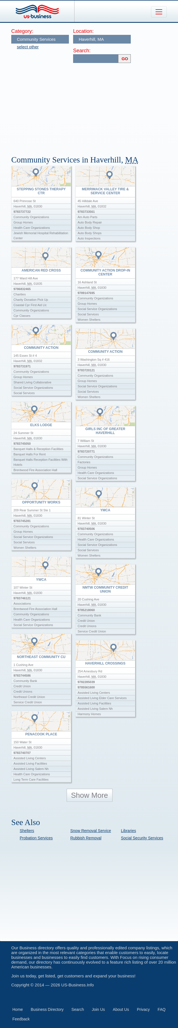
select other (28, 46)
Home (17, 1009)
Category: (22, 31)
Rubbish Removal (86, 838)
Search (77, 1009)
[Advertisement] (94, 106)
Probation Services (36, 838)
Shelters (27, 830)
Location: (83, 31)
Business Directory (47, 1009)
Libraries (128, 830)
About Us (121, 1009)
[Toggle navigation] (159, 11)
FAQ (162, 1009)
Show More (89, 795)
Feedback (21, 1019)
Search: (82, 50)
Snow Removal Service (90, 830)
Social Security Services (142, 838)
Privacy (143, 1009)
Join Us (98, 1009)
